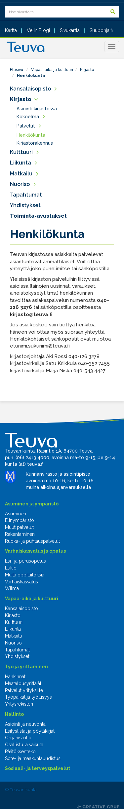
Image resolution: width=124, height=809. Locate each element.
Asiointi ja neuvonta (25, 724)
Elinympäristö (19, 520)
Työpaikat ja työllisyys (28, 697)
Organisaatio (18, 737)
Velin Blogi (38, 30)
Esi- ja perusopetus (25, 561)
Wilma (12, 588)
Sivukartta (70, 30)
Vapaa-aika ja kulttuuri (52, 69)
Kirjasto (87, 69)
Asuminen (15, 513)
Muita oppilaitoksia (24, 574)
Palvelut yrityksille (24, 690)
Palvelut (26, 126)
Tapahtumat (26, 195)
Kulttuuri (21, 152)
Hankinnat (15, 676)
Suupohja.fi (101, 30)
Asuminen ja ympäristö (32, 503)
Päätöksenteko (20, 751)
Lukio (11, 567)
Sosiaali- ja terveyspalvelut (37, 768)
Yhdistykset (25, 205)
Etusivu (16, 69)
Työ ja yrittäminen (26, 666)
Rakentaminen (20, 534)
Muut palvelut (19, 527)
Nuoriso (20, 184)
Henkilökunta (31, 75)
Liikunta (20, 163)
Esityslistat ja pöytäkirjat (30, 731)
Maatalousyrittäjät (23, 683)
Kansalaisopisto (30, 89)
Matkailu (21, 173)
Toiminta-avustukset (38, 216)
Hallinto (14, 714)
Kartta (11, 30)
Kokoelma (28, 116)
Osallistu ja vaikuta (24, 744)
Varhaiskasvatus (21, 581)
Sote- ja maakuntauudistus (33, 758)
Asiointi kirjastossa (37, 108)
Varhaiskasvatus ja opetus (35, 551)
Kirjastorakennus (35, 143)
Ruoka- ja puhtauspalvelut (32, 541)
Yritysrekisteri (19, 704)
